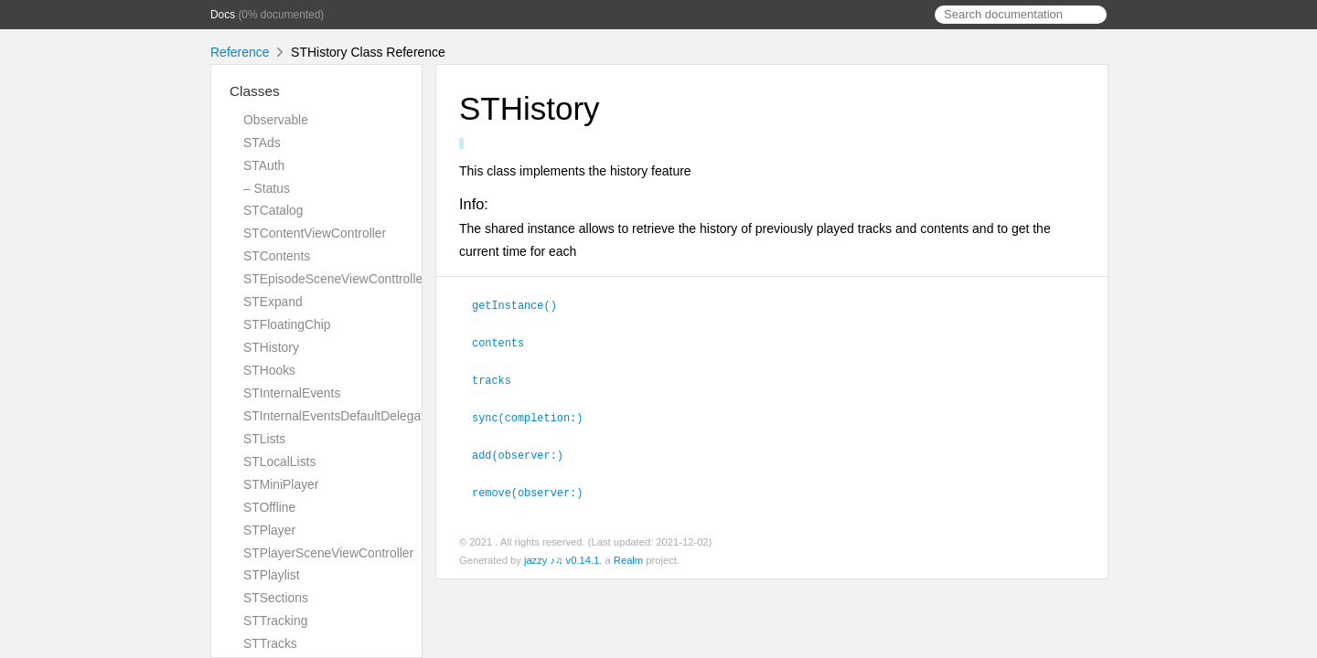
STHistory (271, 347)
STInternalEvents (291, 393)
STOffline (269, 507)
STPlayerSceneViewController (328, 553)
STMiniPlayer (280, 484)
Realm (628, 554)
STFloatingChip (287, 324)
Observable (275, 119)
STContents (276, 256)
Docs (222, 14)
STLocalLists (279, 461)
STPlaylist (271, 575)
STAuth (263, 165)
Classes (255, 91)
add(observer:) (525, 450)
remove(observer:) (535, 487)
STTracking (275, 620)
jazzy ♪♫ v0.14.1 (561, 554)
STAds (262, 142)
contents (505, 341)
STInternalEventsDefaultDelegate (337, 416)
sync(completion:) (535, 414)
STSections (275, 597)
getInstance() (522, 304)
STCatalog (273, 210)
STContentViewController (314, 233)
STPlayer (269, 530)
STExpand (273, 301)
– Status (266, 188)
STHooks (269, 370)
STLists (264, 438)
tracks (499, 377)
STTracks (270, 643)
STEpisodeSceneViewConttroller (335, 278)
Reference (240, 52)
